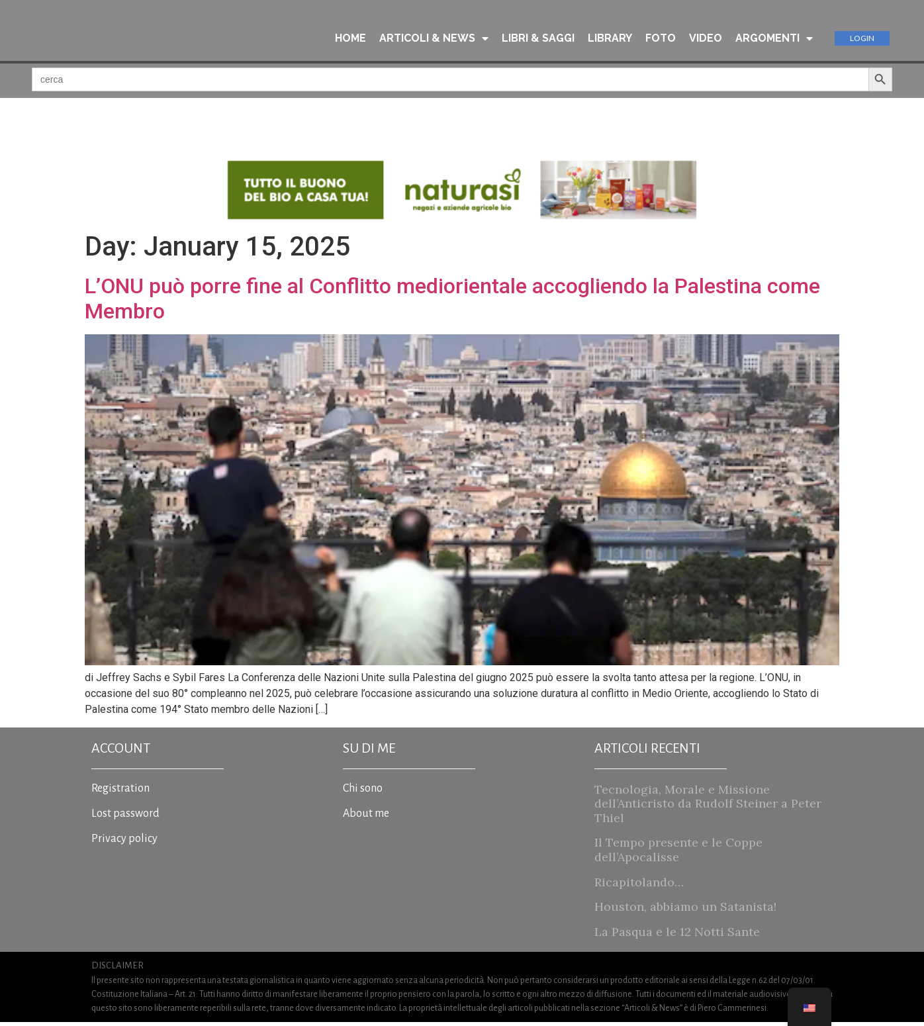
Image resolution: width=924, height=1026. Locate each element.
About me (366, 817)
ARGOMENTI (774, 39)
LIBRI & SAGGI (538, 38)
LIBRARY (610, 38)
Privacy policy (124, 843)
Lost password (125, 817)
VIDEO (705, 38)
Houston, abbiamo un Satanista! (685, 910)
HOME (350, 38)
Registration (120, 792)
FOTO (660, 38)
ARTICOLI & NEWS (433, 39)
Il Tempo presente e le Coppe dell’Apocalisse (678, 854)
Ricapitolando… (639, 886)
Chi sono (363, 792)
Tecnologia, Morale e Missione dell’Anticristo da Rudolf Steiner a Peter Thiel (707, 807)
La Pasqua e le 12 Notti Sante (677, 935)
